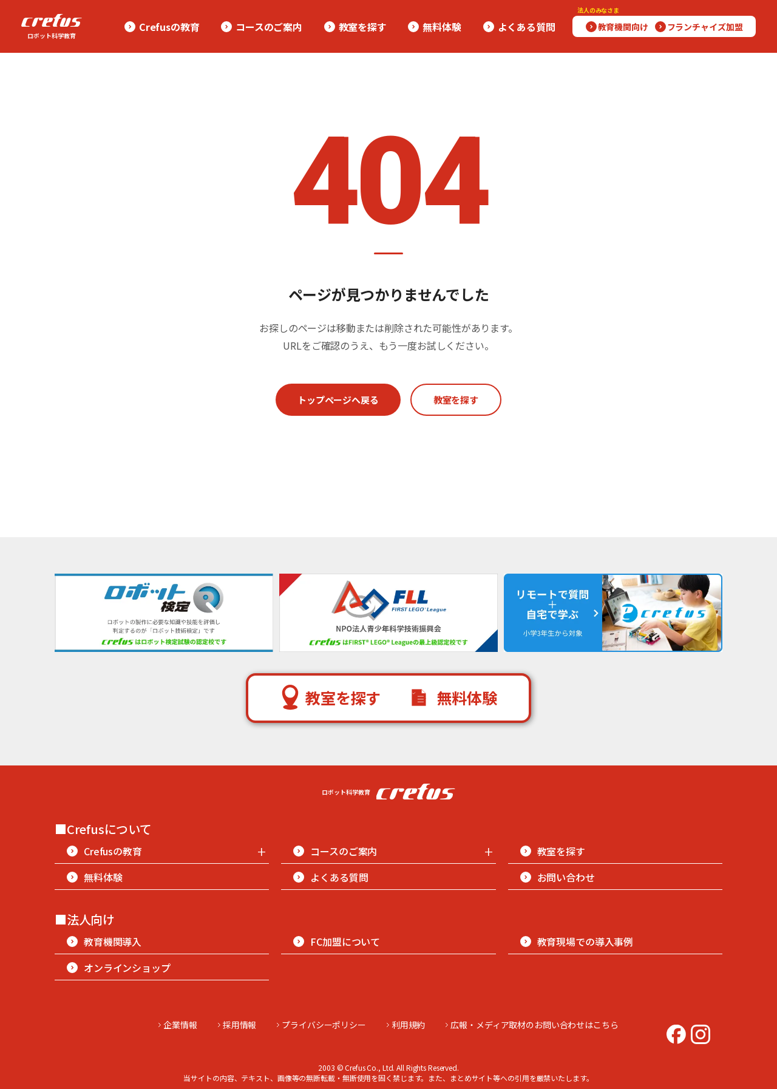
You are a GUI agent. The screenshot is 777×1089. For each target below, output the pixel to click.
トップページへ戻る (338, 399)
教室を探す (455, 399)
